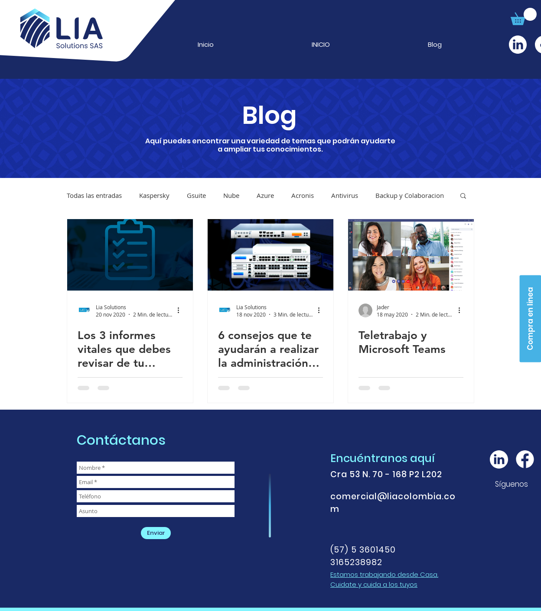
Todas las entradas (94, 195)
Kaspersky (154, 195)
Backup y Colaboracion (409, 195)
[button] (524, 16)
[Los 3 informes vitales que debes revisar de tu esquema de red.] (130, 255)
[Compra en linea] (530, 318)
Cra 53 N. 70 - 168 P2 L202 (386, 474)
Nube (231, 195)
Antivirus (344, 195)
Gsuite (196, 195)
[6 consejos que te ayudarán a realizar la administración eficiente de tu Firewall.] (270, 255)
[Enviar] (156, 533)
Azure (265, 195)
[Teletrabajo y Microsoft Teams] (411, 255)
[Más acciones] (181, 310)
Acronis (302, 195)
